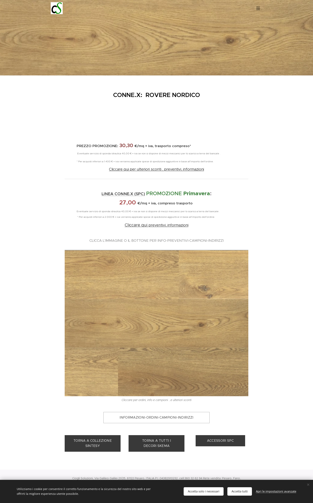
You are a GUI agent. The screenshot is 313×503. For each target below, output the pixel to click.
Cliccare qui (137, 225)
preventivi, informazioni (168, 225)
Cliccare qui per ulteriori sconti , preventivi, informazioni (156, 169)
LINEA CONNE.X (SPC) (123, 193)
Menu (258, 8)
